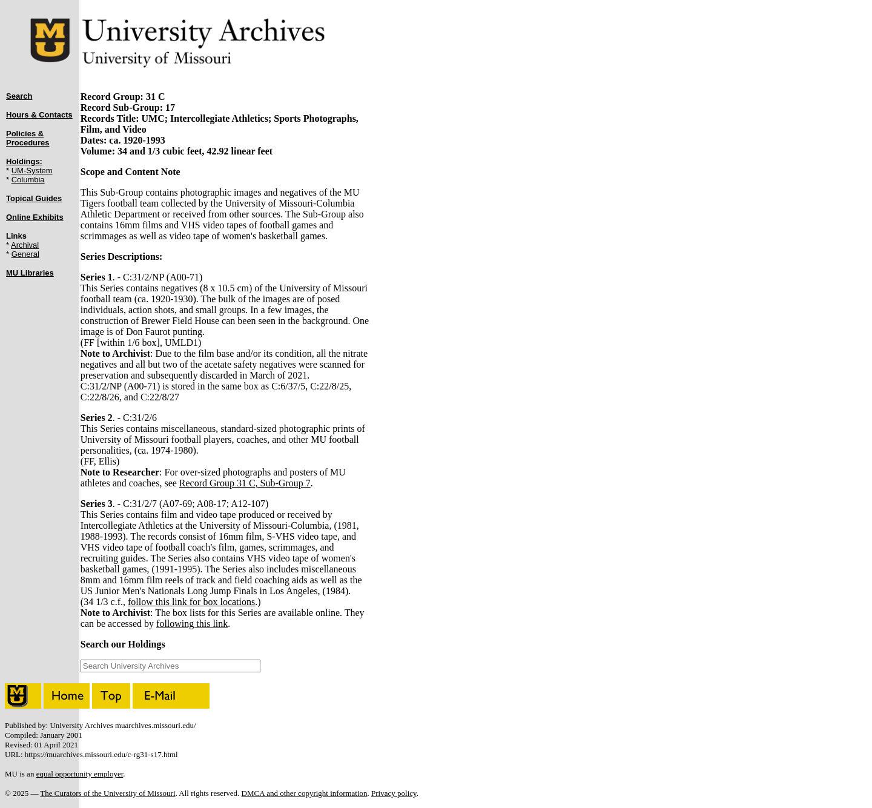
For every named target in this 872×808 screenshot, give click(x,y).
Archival (25, 245)
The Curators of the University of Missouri (107, 793)
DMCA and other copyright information (305, 793)
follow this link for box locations (191, 602)
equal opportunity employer (80, 773)
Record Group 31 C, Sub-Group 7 (245, 483)
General (25, 254)
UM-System (32, 170)
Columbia (28, 179)
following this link (192, 623)
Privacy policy (394, 793)
